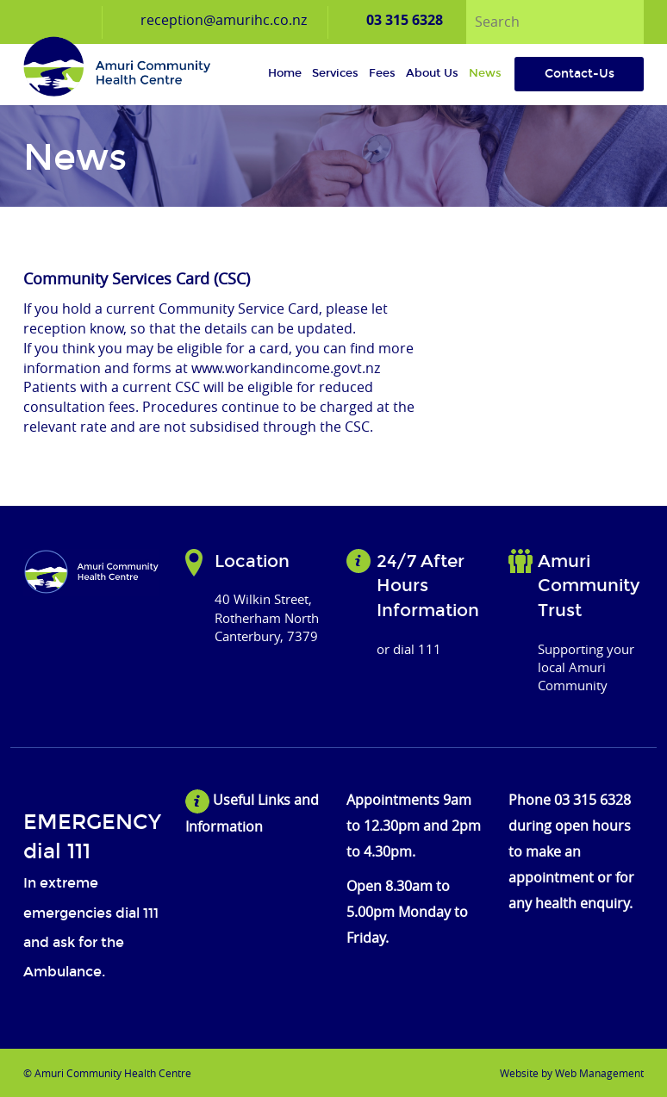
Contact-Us (579, 73)
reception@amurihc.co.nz (223, 19)
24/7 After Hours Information (428, 585)
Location (252, 561)
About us (432, 73)
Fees (382, 73)
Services (335, 73)
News (485, 73)
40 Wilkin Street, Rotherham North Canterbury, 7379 (267, 617)
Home (285, 73)
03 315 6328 (404, 19)
